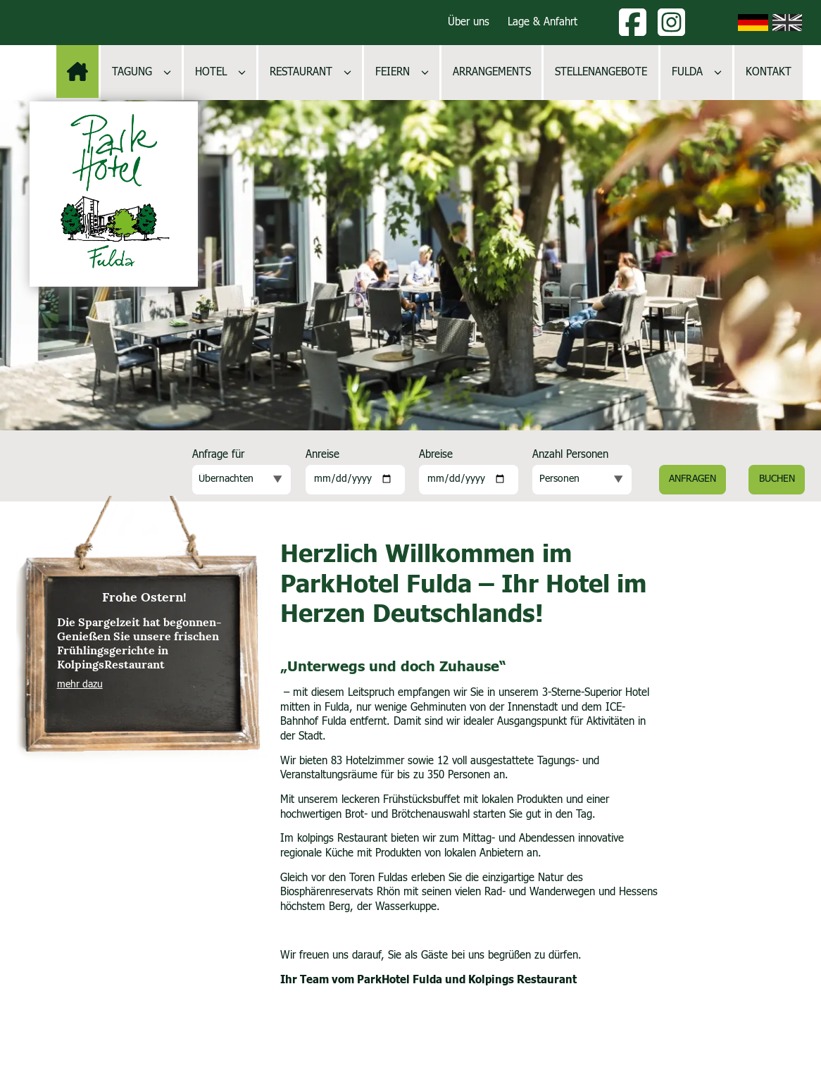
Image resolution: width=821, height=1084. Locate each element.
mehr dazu (80, 685)
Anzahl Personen (570, 454)
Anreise (322, 454)
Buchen (777, 479)
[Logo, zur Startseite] (114, 194)
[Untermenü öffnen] (167, 72)
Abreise (436, 454)
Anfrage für (218, 454)
